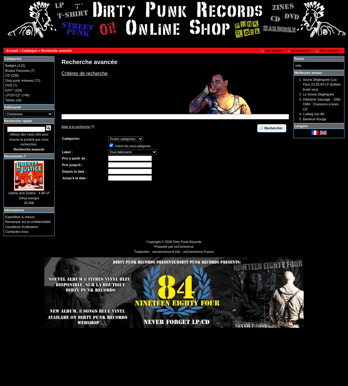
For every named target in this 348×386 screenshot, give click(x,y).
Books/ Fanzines (17, 70)
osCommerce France (198, 251)
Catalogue (29, 50)
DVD (8, 85)
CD (7, 75)
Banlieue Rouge (314, 119)
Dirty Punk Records (187, 242)
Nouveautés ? (15, 156)
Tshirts (10, 100)
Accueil (12, 50)
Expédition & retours (20, 217)
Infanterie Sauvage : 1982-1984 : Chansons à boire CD (322, 104)
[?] (77, 126)
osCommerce (183, 246)
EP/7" (9, 90)
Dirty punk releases (19, 80)
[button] (271, 50)
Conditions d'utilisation (21, 227)
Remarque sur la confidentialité (28, 222)
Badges (10, 65)
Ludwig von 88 (313, 114)
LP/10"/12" (13, 95)
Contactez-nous (16, 231)
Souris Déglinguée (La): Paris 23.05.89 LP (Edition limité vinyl (322, 84)
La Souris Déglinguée (318, 94)
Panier (299, 58)
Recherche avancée (56, 50)
